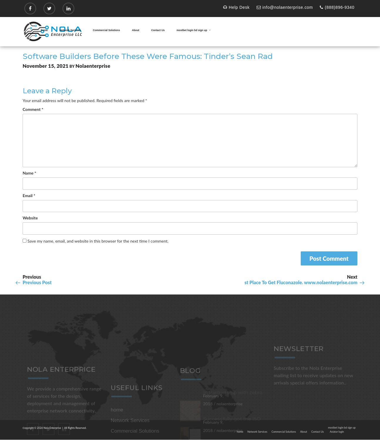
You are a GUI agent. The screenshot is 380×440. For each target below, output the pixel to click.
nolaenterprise (92, 66)
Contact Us (158, 30)
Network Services (70, 30)
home (44, 30)
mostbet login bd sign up (193, 30)
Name (29, 172)
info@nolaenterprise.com (285, 7)
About (135, 30)
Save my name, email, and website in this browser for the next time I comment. (98, 240)
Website (30, 217)
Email (29, 195)
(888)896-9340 (337, 7)
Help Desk (236, 7)
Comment (33, 109)
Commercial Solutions (106, 30)
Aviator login (337, 431)
